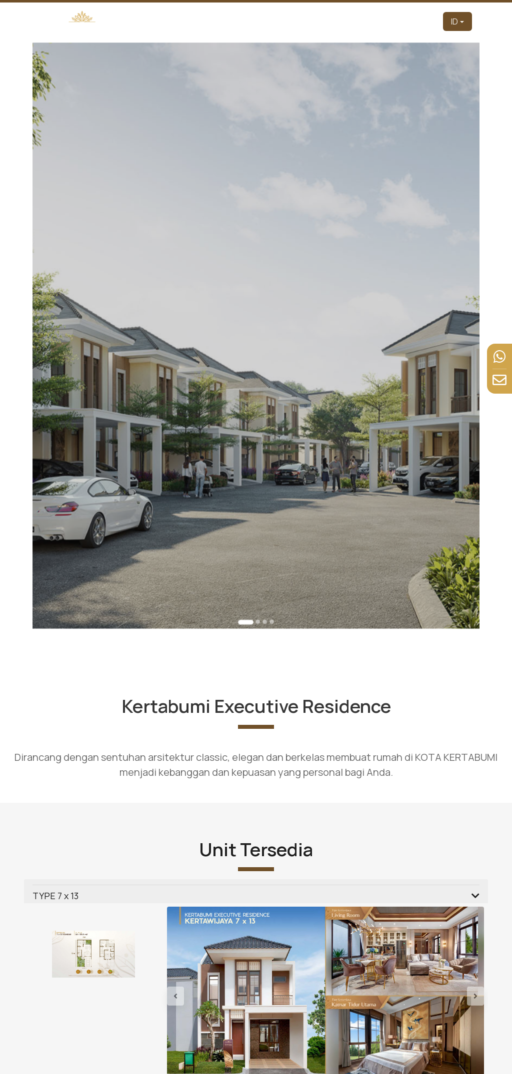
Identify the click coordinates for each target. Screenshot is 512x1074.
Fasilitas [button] (365, 21)
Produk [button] (292, 21)
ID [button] (454, 21)
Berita (398, 21)
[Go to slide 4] (268, 565)
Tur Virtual (330, 21)
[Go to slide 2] (257, 565)
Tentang (262, 21)
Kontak (424, 21)
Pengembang (224, 21)
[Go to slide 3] (262, 565)
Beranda (186, 21)
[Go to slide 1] (248, 566)
